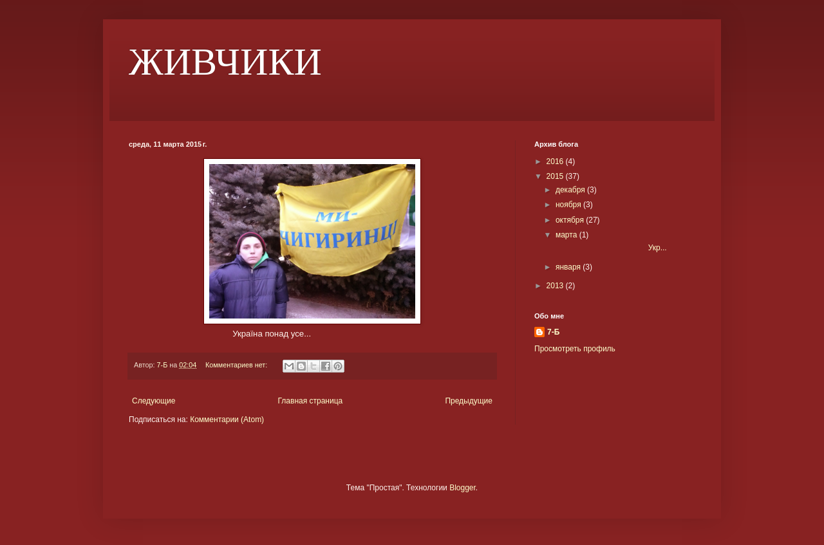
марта (567, 234)
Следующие (153, 400)
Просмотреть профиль (574, 348)
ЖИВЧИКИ (225, 62)
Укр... (610, 247)
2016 (556, 161)
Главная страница (310, 400)
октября (571, 220)
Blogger (462, 487)
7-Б (553, 332)
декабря (571, 189)
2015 (556, 176)
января (569, 267)
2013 (556, 285)
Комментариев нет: (237, 365)
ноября (569, 204)
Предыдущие (468, 400)
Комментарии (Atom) (227, 419)
